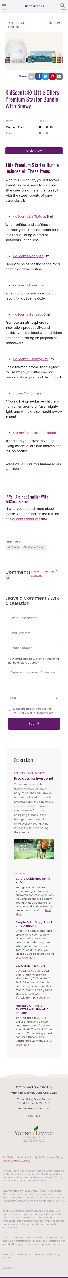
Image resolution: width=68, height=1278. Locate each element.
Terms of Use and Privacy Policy (33, 712)
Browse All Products (16, 25)
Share (54, 23)
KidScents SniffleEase (29, 216)
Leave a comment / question (44, 573)
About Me (34, 1116)
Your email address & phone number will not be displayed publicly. (33, 660)
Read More (28, 957)
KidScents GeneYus (28, 314)
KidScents (13, 547)
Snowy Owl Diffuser (28, 393)
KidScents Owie (25, 285)
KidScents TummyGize (30, 359)
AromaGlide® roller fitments (34, 433)
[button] (17, 849)
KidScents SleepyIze (28, 256)
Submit (34, 723)
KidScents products (25, 519)
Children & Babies (34, 547)
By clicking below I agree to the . (33, 710)
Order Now (34, 151)
